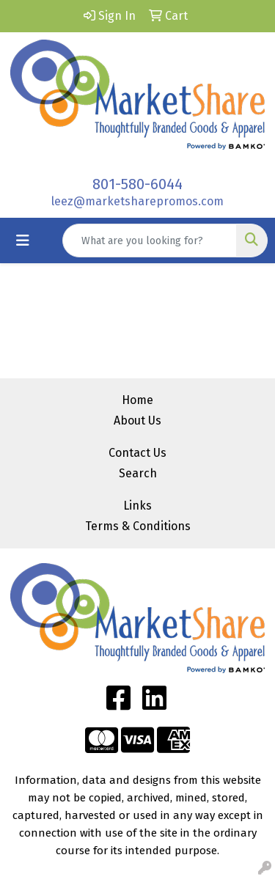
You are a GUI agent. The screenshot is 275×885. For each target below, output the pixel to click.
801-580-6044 (137, 184)
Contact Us (137, 453)
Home (137, 400)
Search (138, 473)
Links (137, 506)
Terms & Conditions (138, 526)
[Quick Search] (149, 240)
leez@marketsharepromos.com (137, 201)
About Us (137, 420)
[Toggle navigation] (22, 240)
